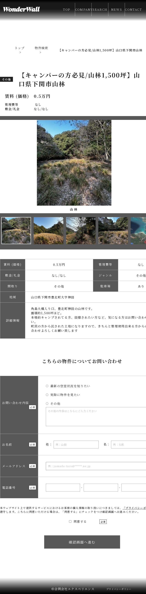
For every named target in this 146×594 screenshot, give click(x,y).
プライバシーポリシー (118, 589)
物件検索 (41, 48)
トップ (20, 48)
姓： (72, 444)
